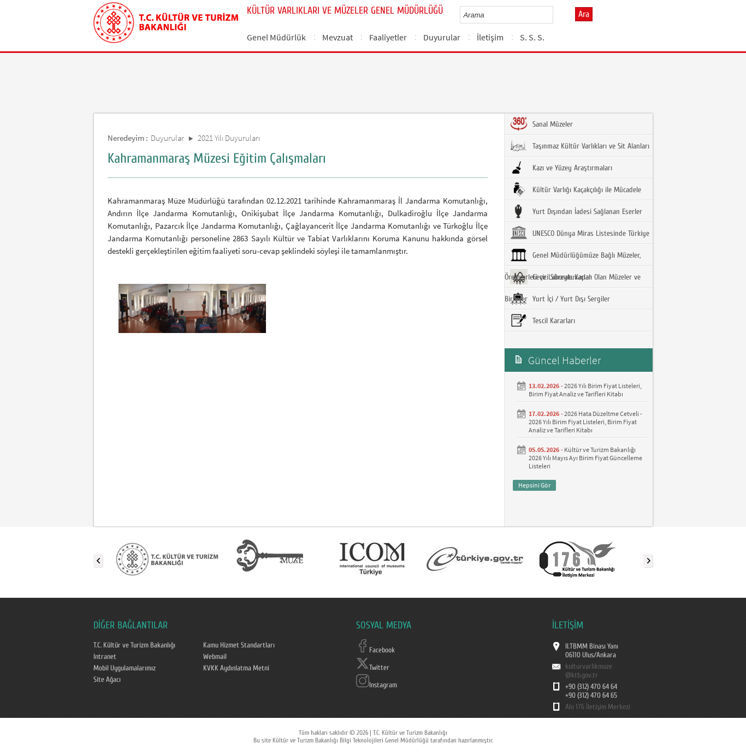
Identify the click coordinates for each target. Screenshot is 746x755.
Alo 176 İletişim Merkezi (597, 707)
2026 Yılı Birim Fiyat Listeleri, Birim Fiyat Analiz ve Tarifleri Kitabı (585, 390)
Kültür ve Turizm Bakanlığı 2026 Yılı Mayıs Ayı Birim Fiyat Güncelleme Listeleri (585, 457)
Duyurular (441, 37)
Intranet (104, 656)
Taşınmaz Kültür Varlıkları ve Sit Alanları (579, 145)
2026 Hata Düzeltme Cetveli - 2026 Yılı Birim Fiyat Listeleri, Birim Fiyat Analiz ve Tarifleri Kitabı (585, 421)
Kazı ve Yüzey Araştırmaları (561, 167)
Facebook (375, 650)
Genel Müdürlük (276, 37)
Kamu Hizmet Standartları (239, 645)
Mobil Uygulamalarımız (124, 668)
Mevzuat (337, 37)
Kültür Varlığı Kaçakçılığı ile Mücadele (575, 189)
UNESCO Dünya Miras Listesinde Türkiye (579, 233)
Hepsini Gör (534, 485)
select (556, 15)
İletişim (490, 37)
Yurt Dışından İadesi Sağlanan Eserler (576, 211)
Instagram (376, 685)
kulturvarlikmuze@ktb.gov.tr (588, 671)
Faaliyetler (388, 37)
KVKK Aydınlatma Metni (236, 668)
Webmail (215, 656)
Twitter (372, 667)
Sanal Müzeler (541, 124)
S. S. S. (532, 37)
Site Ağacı (107, 679)
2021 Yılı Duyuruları (229, 138)
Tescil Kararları (542, 320)
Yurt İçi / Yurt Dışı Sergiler (560, 298)
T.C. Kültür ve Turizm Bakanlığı (134, 645)
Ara (583, 14)
